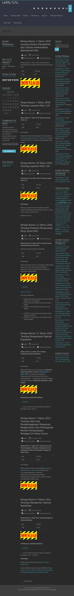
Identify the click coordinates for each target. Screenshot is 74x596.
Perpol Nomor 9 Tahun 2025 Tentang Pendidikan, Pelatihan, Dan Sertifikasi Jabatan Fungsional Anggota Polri (63, 145)
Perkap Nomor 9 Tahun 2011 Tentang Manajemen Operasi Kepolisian (36, 502)
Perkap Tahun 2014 (29, 174)
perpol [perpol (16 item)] (64, 221)
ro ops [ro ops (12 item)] (62, 225)
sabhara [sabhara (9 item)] (68, 227)
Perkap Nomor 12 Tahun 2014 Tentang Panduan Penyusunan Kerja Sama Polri (36, 228)
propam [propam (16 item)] (64, 223)
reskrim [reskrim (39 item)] (58, 225)
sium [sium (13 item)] (68, 229)
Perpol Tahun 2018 (29, 113)
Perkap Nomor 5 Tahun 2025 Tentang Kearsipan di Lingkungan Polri (62, 81)
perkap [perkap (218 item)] (63, 202)
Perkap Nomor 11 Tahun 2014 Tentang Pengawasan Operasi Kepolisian (36, 336)
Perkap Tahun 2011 (29, 513)
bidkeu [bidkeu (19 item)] (57, 194)
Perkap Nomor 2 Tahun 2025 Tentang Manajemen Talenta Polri (63, 111)
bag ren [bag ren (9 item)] (61, 192)
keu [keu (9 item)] (68, 198)
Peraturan (34, 16)
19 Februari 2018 (36, 510)
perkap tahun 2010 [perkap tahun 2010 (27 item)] (62, 209)
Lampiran (25, 287)
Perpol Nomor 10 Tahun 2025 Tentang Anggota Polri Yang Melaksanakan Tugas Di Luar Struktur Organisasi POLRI (63, 133)
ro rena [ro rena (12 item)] (67, 225)
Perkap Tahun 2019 (29, 58)
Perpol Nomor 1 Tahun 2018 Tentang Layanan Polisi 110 (35, 104)
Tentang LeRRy (15, 16)
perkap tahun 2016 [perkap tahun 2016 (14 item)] (60, 219)
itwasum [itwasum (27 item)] (64, 198)
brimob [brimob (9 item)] (70, 194)
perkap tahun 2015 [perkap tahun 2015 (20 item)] (65, 217)
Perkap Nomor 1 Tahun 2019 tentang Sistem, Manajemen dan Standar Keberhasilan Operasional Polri (36, 46)
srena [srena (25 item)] (67, 231)
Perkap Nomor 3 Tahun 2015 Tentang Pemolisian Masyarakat (63, 345)
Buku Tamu (7, 23)
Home (6, 16)
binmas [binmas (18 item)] (66, 194)
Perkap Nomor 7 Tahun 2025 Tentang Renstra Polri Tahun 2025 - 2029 (62, 179)
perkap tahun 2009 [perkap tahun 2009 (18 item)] (64, 207)
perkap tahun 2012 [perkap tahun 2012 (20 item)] (61, 213)
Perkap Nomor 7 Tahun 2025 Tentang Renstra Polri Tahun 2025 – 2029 (62, 62)
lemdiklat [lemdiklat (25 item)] (63, 200)
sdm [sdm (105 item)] (57, 229)
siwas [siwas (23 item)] (57, 231)
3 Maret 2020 (35, 55)
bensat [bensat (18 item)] (66, 192)
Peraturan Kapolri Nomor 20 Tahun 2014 (34, 138)
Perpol (44, 16)
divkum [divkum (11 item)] (57, 196)
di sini (29, 215)
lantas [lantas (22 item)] (57, 200)
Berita (25, 16)
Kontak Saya (18, 23)
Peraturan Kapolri (55, 16)
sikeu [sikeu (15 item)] (64, 229)
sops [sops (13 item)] (60, 231)
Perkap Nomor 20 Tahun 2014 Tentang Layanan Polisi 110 (36, 164)
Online (6, 166)
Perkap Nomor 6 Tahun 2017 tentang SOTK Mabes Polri (62, 249)
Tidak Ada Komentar (45, 58)
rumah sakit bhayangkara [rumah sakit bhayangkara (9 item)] (60, 227)
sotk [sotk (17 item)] (63, 231)
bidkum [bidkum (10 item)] (61, 194)
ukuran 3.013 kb (26, 292)
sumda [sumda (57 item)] (58, 233)
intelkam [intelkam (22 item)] (66, 196)
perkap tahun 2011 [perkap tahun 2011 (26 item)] (61, 211)
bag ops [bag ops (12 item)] (57, 192)
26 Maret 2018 (35, 110)
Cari (57, 49)
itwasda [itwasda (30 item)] (58, 198)
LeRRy (25, 55)
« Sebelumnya (27, 581)
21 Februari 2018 (36, 438)
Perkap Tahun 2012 (29, 441)
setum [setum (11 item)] (61, 229)
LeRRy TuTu (10, 2)
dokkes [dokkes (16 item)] (61, 196)
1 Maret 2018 (35, 171)
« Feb (5, 113)
